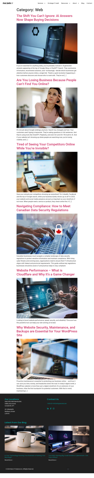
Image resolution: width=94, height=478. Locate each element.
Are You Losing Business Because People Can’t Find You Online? (46, 82)
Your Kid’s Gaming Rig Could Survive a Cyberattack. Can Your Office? (68, 456)
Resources (65, 3)
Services (41, 3)
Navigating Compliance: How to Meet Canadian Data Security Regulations (43, 208)
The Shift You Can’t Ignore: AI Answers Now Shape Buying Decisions (44, 18)
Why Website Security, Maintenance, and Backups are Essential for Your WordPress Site (47, 331)
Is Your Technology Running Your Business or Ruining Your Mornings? (25, 456)
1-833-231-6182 (51, 403)
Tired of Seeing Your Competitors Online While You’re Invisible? (46, 146)
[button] (68, 469)
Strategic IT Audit (53, 3)
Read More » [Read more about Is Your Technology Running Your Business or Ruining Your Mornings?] (9, 460)
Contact (89, 3)
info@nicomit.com (61, 403)
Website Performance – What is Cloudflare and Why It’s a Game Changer (46, 272)
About (76, 3)
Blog (82, 3)
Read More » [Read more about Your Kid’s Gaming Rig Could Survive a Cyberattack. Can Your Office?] (53, 460)
